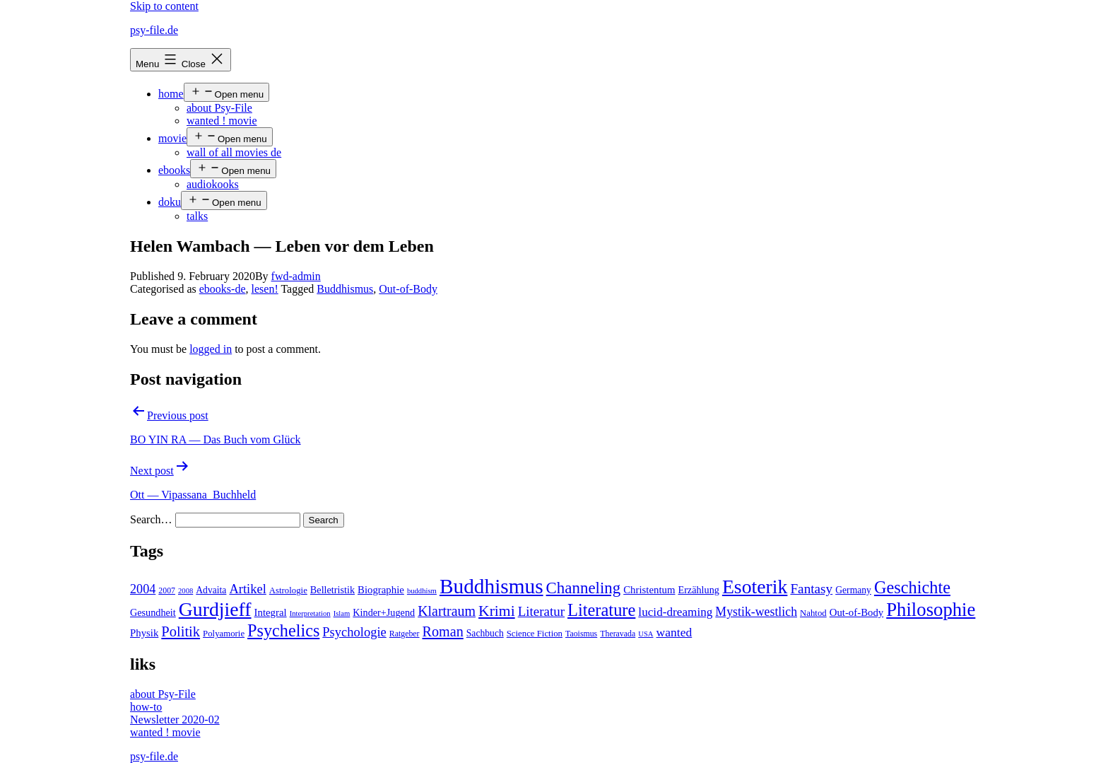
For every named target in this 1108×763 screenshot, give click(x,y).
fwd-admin (296, 276)
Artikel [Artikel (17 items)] (247, 589)
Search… (151, 519)
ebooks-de (222, 289)
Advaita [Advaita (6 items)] (211, 590)
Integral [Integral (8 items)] (270, 612)
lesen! (265, 289)
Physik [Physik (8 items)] (144, 633)
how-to (146, 707)
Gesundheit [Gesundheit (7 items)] (153, 612)
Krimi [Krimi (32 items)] (496, 610)
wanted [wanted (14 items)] (674, 632)
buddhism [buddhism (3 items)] (422, 591)
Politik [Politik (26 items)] (180, 631)
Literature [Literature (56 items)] (601, 609)
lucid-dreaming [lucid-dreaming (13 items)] (675, 612)
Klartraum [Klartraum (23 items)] (447, 611)
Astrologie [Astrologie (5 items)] (288, 590)
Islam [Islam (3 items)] (342, 613)
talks (197, 216)
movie (172, 138)
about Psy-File (219, 108)
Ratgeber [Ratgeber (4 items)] (404, 634)
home (171, 94)
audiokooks (213, 184)
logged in (210, 349)
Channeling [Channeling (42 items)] (583, 588)
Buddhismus (345, 289)
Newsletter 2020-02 (175, 720)
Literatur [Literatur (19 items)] (541, 611)
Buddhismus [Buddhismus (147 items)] (491, 586)
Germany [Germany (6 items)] (853, 590)
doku (169, 202)
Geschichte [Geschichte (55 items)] (912, 587)
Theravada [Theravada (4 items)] (617, 634)
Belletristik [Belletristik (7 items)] (332, 589)
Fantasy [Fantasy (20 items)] (811, 588)
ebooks (174, 170)
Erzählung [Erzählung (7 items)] (698, 589)
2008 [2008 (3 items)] (185, 591)
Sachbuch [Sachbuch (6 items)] (485, 633)
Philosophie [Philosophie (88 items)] (930, 609)
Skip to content (164, 6)
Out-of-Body (408, 289)
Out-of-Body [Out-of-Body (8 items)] (857, 612)
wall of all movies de (234, 152)
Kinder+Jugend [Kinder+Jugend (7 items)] (384, 612)
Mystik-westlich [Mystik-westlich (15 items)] (756, 612)
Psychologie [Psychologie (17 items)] (354, 632)
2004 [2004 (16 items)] (142, 589)
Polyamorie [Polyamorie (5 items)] (223, 634)
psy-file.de (154, 30)
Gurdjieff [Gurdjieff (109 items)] (215, 609)
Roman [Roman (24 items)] (443, 631)
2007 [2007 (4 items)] (166, 590)
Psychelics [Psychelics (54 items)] (283, 630)
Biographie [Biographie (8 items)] (381, 589)
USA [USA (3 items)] (645, 634)
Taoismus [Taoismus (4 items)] (581, 634)
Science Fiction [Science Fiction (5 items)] (534, 634)
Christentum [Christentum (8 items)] (649, 589)
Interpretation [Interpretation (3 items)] (310, 613)
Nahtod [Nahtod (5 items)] (813, 613)
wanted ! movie (222, 121)
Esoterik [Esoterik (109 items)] (755, 587)
